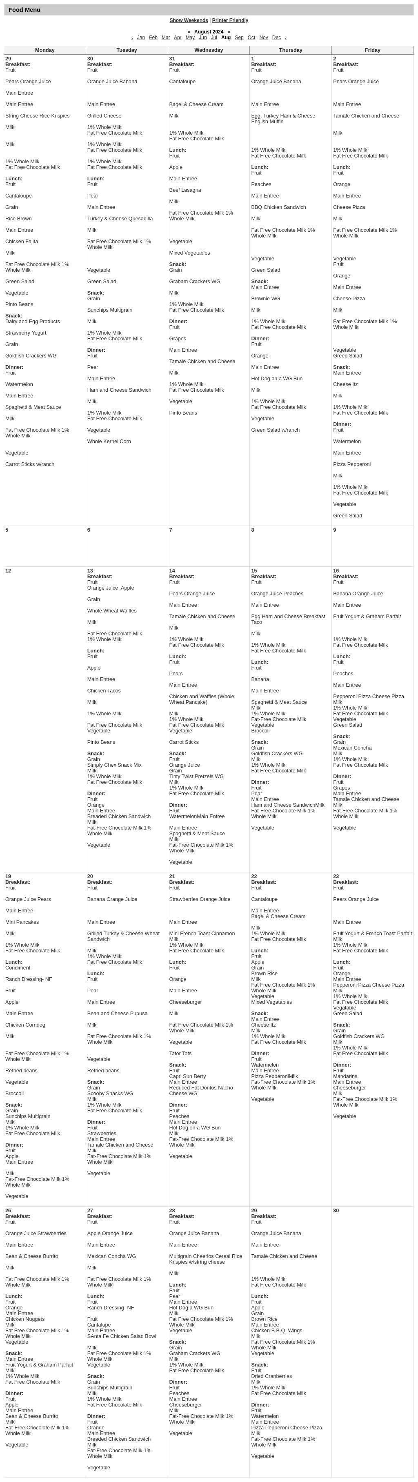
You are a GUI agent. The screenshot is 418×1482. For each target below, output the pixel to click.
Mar (166, 37)
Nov (263, 37)
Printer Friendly (230, 20)
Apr (178, 37)
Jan (141, 37)
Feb (153, 37)
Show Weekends (189, 20)
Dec (276, 37)
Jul (214, 37)
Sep (239, 37)
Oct (252, 37)
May (190, 37)
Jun (203, 37)
